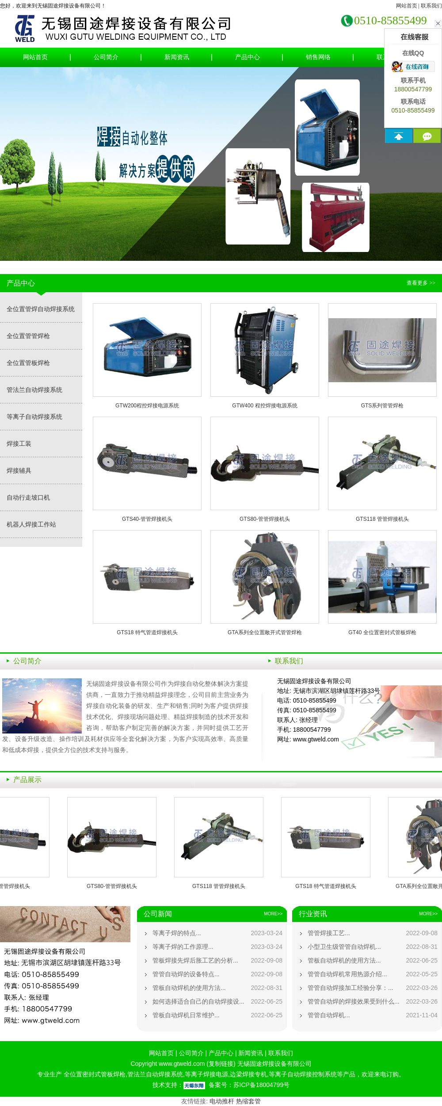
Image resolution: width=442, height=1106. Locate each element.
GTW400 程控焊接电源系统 (264, 406)
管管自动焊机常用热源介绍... (347, 974)
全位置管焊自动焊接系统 (41, 308)
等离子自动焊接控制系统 (303, 1074)
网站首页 (406, 6)
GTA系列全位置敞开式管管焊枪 (265, 632)
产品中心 (247, 57)
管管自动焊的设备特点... (186, 974)
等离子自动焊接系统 (34, 416)
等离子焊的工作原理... (182, 946)
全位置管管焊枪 (28, 335)
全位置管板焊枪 (28, 362)
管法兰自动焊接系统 (34, 389)
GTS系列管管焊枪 (382, 406)
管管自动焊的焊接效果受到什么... (354, 1001)
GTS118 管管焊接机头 (382, 519)
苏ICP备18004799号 (261, 1084)
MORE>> (273, 913)
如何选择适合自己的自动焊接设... (198, 1001)
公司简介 (106, 57)
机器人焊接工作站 (31, 524)
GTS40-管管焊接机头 (147, 519)
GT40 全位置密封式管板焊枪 (382, 632)
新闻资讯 (176, 57)
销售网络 (318, 57)
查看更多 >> (421, 283)
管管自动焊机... (329, 1015)
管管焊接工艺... (329, 933)
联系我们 (431, 6)
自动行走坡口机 (28, 497)
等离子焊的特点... (176, 933)
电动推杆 (222, 1101)
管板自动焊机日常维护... (186, 1015)
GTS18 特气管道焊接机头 (147, 632)
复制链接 (221, 1063)
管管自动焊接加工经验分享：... (350, 987)
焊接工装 (19, 443)
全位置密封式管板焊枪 (94, 1074)
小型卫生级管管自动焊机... (344, 946)
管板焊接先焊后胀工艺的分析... (195, 960)
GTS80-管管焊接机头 (265, 519)
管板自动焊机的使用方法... (189, 987)
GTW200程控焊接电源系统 (147, 406)
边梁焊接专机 (248, 1074)
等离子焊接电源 (206, 1074)
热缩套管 (248, 1101)
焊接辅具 (19, 470)
